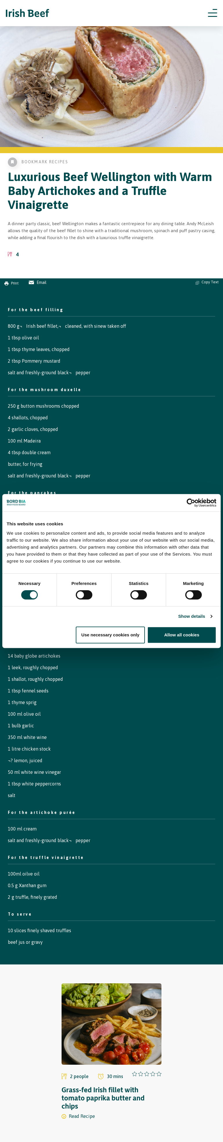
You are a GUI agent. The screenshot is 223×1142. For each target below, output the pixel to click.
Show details (191, 616)
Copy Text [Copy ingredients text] (207, 282)
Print (11, 283)
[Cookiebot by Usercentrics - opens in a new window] (191, 502)
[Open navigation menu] (212, 13)
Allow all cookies (181, 634)
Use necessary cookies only (110, 634)
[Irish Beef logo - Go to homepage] (27, 13)
